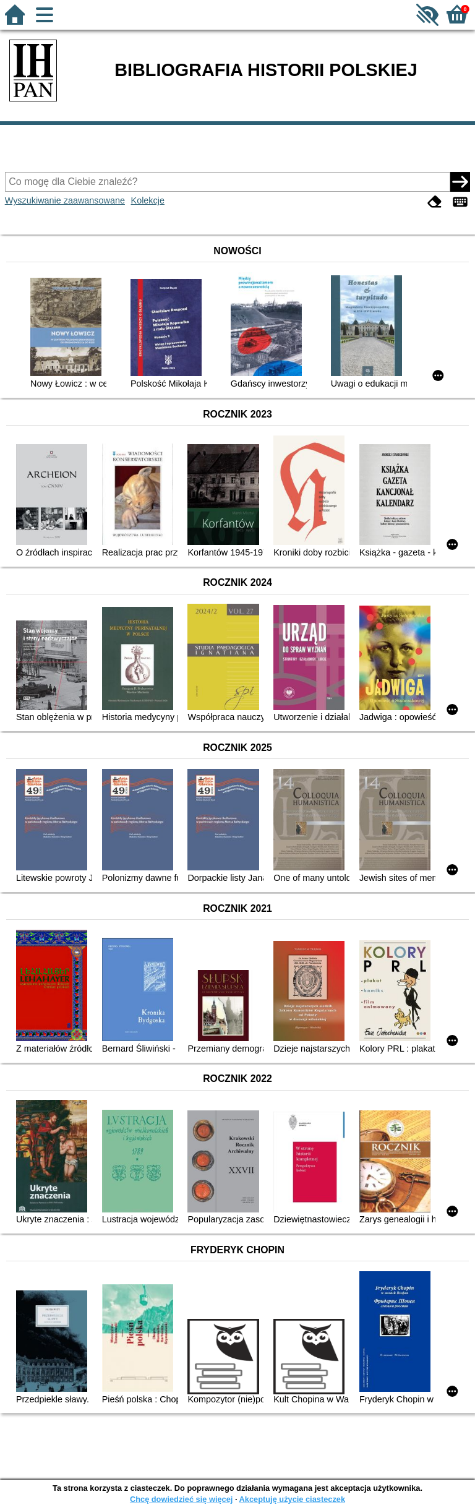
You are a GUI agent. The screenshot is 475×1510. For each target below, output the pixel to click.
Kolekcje (148, 200)
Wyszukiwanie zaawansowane (65, 200)
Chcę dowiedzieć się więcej (181, 1499)
